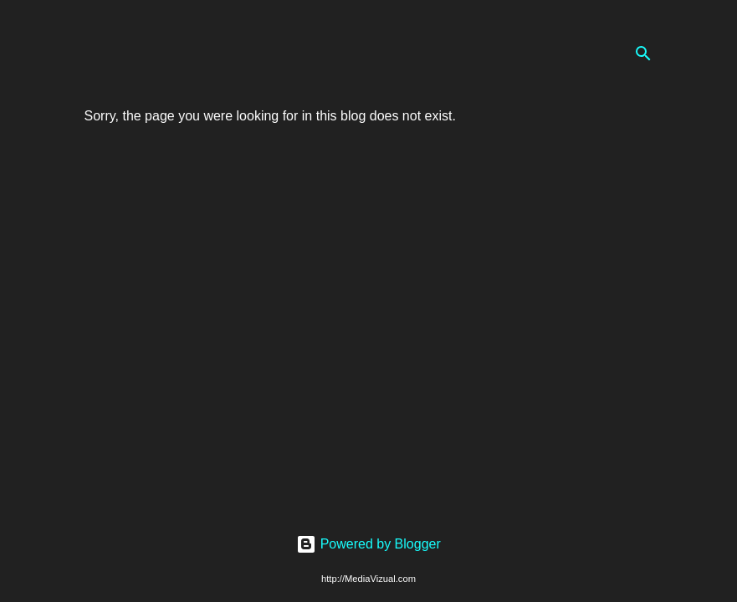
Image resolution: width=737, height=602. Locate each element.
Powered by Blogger (368, 544)
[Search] (643, 53)
